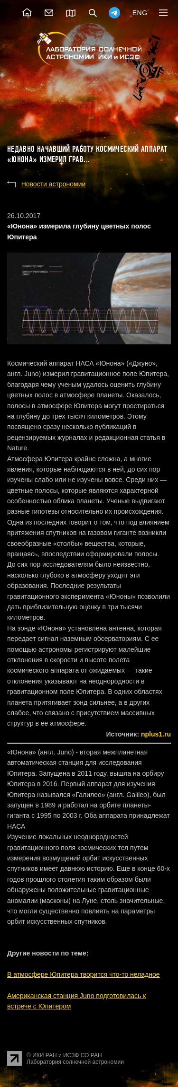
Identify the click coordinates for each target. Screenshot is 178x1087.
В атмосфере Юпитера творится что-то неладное (83, 974)
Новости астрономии (53, 184)
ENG (140, 13)
